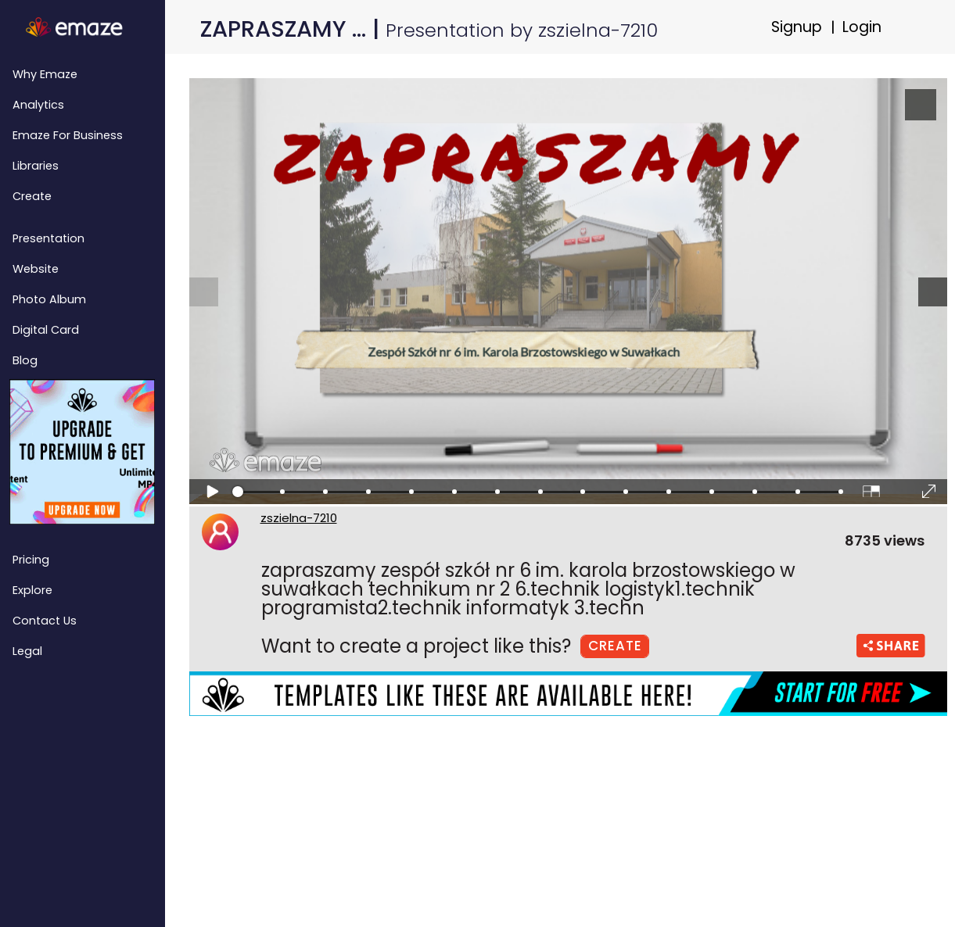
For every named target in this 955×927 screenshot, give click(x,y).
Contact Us (45, 620)
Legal (27, 651)
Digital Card (46, 330)
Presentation (48, 238)
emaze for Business (68, 135)
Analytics (38, 105)
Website (36, 269)
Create (32, 196)
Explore (32, 590)
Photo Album (49, 299)
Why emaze (45, 74)
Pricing (31, 559)
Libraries (36, 166)
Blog (25, 360)
